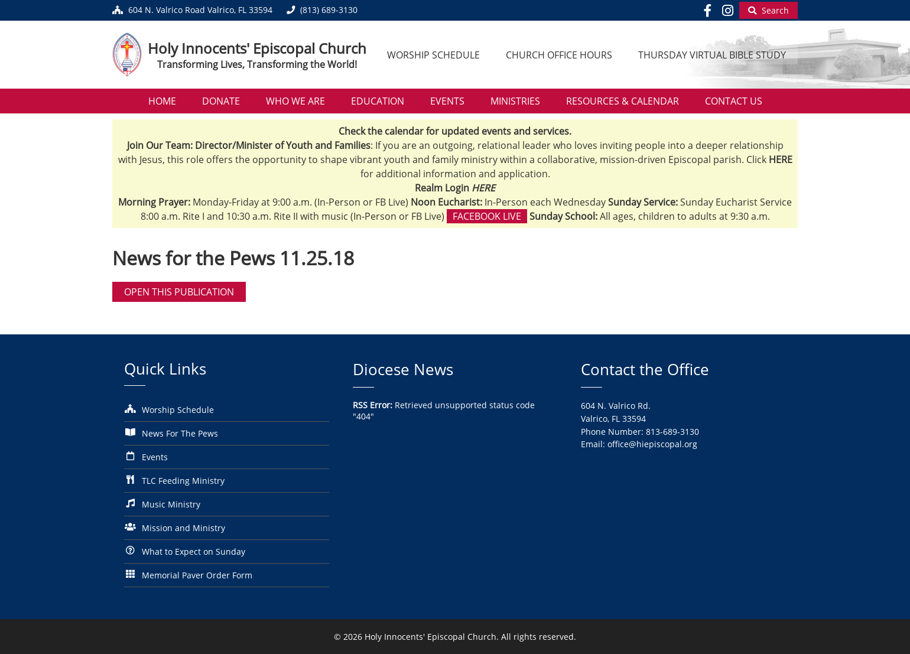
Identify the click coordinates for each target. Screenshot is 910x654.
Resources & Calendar (622, 101)
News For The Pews (180, 433)
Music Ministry (171, 504)
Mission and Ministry (183, 527)
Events (447, 101)
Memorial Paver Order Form (197, 575)
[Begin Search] (768, 10)
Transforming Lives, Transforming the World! (257, 64)
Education (377, 101)
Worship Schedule (433, 54)
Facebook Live (487, 216)
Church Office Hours (559, 54)
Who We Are (295, 101)
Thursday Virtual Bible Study (712, 54)
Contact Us (733, 101)
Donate (221, 101)
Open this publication (179, 291)
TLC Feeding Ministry (183, 480)
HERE (483, 187)
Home (162, 101)
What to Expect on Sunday (193, 551)
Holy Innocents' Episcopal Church (257, 48)
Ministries (515, 101)
